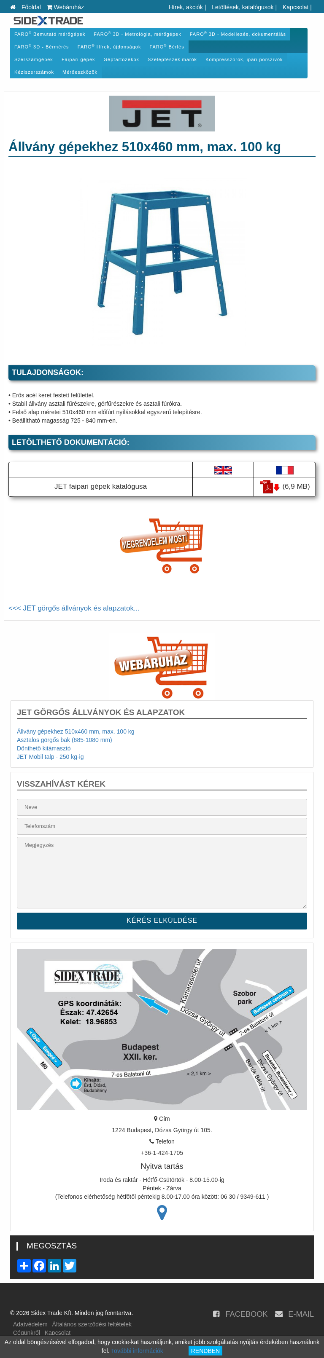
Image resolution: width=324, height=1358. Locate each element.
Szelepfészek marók (172, 59)
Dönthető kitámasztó (44, 748)
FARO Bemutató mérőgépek (49, 34)
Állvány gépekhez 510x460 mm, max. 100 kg (76, 731)
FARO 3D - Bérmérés (41, 46)
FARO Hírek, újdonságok (109, 46)
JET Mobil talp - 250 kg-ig (50, 756)
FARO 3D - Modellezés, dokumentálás (238, 34)
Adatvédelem (30, 1324)
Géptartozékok (122, 59)
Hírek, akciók (186, 7)
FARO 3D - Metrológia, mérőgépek (137, 34)
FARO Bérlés (166, 46)
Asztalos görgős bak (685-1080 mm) (64, 740)
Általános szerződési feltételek (92, 1324)
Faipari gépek (78, 59)
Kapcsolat (295, 7)
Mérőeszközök (79, 72)
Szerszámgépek (33, 59)
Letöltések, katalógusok (242, 7)
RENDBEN (205, 1350)
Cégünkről (26, 1332)
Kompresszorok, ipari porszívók (244, 59)
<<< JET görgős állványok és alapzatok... (74, 608)
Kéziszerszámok (34, 72)
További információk (137, 1350)
